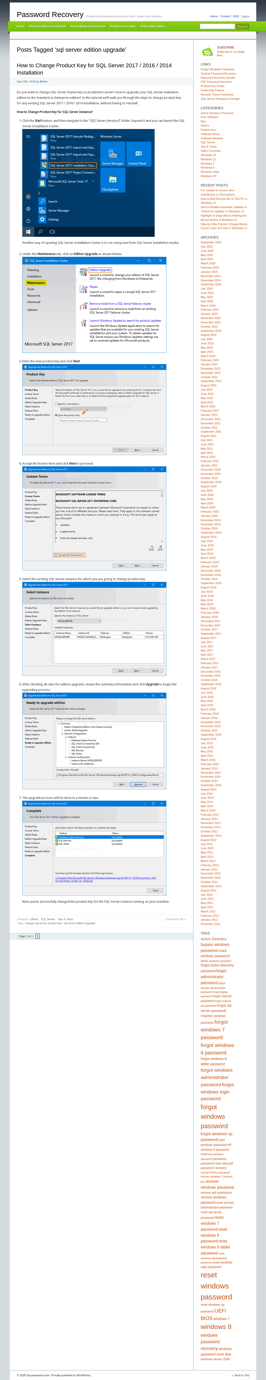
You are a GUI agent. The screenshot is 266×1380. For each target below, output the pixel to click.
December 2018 (211, 570)
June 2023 (207, 343)
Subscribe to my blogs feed (233, 51)
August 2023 (208, 334)
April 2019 (207, 553)
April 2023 (207, 351)
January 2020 (209, 515)
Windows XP (209, 176)
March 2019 (208, 557)
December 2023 (211, 318)
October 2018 (209, 578)
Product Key (208, 129)
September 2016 (211, 684)
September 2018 (211, 583)
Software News (210, 134)
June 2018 (207, 595)
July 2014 (207, 793)
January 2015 (209, 768)
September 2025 (211, 242)
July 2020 (207, 490)
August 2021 (208, 435)
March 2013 (208, 860)
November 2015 (211, 726)
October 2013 (209, 831)
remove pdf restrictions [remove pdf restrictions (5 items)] (216, 1192)
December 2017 (211, 621)
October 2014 (209, 780)
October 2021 (209, 427)
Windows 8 (207, 167)
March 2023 (208, 356)
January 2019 (209, 566)
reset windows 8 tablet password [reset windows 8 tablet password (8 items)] (215, 1247)
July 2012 (207, 894)
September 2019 (211, 532)
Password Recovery (50, 14)
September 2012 (211, 886)
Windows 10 (208, 155)
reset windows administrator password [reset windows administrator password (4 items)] (214, 1258)
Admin (44, 81)
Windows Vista (210, 171)
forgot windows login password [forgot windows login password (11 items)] (217, 1091)
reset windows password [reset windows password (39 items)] (216, 1286)
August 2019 (208, 536)
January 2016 (209, 717)
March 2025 (208, 263)
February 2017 (210, 663)
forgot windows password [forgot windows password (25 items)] (214, 1116)
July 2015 (207, 743)
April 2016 (207, 705)
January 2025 (209, 271)
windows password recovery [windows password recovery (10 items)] (210, 1342)
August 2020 (208, 486)
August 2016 (208, 688)
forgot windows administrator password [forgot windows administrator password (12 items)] (217, 1077)
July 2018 (207, 591)
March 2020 (208, 507)
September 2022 (211, 381)
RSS (236, 16)
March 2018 (208, 608)
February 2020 (210, 511)
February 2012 (210, 915)
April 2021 (207, 452)
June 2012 (207, 898)
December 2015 (211, 722)
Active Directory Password (217, 113)
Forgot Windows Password (217, 69)
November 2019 (211, 524)
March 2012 (208, 911)
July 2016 (207, 692)
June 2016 (207, 696)
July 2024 (207, 288)
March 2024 (208, 305)
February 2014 (210, 814)
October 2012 (209, 881)
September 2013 (211, 835)
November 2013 (211, 827)
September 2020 (211, 482)
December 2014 (211, 772)
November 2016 (211, 675)
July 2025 (207, 246)
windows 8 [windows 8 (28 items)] (216, 1326)
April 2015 (207, 755)
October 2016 (209, 679)
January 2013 (209, 869)
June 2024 (207, 292)
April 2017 (207, 654)
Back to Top (242, 1375)
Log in (245, 16)
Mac (203, 121)
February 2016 (210, 713)
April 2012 (207, 907)
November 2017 (211, 625)
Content (225, 16)
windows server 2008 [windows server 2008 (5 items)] (215, 1359)
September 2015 (211, 734)
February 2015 (210, 764)
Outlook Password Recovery (218, 73)
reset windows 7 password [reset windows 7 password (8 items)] (212, 1223)
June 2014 (207, 797)
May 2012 (207, 902)
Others (34, 919)
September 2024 (211, 284)
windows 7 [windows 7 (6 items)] (221, 1319)
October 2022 (209, 377)
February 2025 (210, 267)
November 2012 (211, 877)
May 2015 (207, 751)
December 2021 (211, 419)
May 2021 (207, 448)
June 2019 (207, 545)
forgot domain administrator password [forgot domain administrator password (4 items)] (213, 987)
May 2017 (207, 650)
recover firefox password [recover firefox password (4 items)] (215, 1172)
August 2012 (208, 890)
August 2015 (208, 738)
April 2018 (207, 604)
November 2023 (211, 322)
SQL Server (48, 919)
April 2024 (207, 301)
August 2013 (208, 839)
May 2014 (207, 801)
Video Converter (211, 150)
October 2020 (209, 478)
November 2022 (211, 372)
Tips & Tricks (65, 919)
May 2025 (207, 255)
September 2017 (211, 633)
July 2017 (207, 642)
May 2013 (207, 852)
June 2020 (207, 494)
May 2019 (207, 549)
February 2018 (210, 612)
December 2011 (211, 923)
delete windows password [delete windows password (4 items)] (216, 960)
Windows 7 (207, 163)
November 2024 (211, 280)
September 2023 (211, 330)
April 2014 (207, 806)
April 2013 (207, 856)
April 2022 (207, 402)
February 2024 (210, 309)
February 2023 (210, 360)
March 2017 (208, 658)
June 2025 (207, 250)
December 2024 (211, 276)
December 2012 (211, 873)
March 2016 (208, 709)
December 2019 (211, 520)
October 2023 (209, 326)
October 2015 (209, 730)
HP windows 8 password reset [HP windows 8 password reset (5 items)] (216, 1149)
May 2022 (207, 398)
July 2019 (207, 541)
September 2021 (211, 431)
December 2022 (211, 368)
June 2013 (207, 848)
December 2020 (211, 469)
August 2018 (208, 587)
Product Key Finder (122, 26)
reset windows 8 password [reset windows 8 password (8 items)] (214, 1235)
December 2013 (211, 822)
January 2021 (209, 465)
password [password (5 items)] (219, 1159)
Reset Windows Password (88, 26)
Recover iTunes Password (217, 94)
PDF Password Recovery (216, 81)
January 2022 (209, 414)
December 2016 (211, 671)
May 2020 (207, 499)
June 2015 (207, 747)
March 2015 (208, 759)
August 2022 (208, 385)
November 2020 (211, 473)
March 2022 (208, 406)
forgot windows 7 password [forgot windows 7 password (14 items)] (214, 1029)
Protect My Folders (152, 26)
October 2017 (209, 629)
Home (214, 16)
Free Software (209, 117)
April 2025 (207, 259)
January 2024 (209, 313)
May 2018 (207, 600)
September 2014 (211, 785)
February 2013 (210, 865)
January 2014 (209, 818)
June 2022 (207, 393)
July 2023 (207, 339)
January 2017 (209, 667)
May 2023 (207, 347)
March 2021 (208, 456)
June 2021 (207, 444)
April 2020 (207, 503)
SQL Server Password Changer (220, 98)
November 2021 (211, 423)
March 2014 (208, 810)
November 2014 (211, 776)
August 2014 (208, 789)
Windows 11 (208, 159)
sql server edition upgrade (79, 923)
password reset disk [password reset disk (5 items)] (214, 1163)
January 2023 (209, 364)
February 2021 (210, 461)
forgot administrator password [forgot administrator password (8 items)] (213, 977)
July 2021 (207, 440)
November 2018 (211, 574)
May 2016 (207, 700)
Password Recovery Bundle (47, 26)
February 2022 (210, 410)
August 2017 (208, 637)
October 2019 (209, 528)
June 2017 (207, 646)
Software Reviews (212, 138)
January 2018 (209, 616)
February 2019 (210, 562)
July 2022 (207, 389)
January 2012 (209, 919)
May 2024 (207, 297)
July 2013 (207, 844)
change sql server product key (43, 923)
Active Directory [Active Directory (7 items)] (214, 939)
